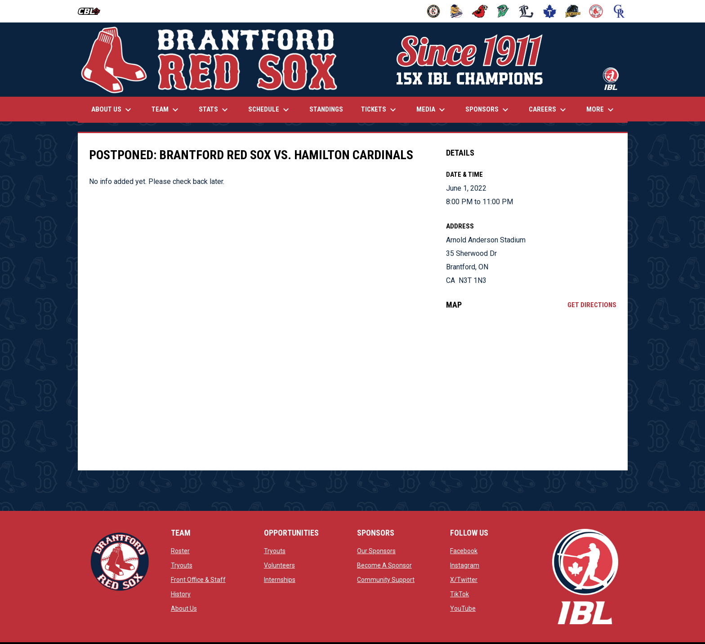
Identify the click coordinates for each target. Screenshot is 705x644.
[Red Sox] (596, 11)
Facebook (463, 551)
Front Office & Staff (198, 579)
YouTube (463, 608)
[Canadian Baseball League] (92, 11)
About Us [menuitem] (112, 109)
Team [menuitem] (166, 109)
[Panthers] (573, 11)
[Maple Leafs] (549, 11)
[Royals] (619, 11)
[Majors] (526, 11)
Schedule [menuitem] (269, 109)
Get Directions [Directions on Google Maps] (591, 305)
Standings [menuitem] (326, 109)
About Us (184, 608)
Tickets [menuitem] (379, 109)
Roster (180, 551)
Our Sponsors (376, 551)
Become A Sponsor (384, 565)
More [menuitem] (601, 109)
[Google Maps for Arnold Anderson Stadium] (531, 389)
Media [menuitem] (431, 109)
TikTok (459, 594)
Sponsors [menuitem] (488, 109)
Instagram (464, 565)
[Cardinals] (480, 11)
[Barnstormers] (433, 11)
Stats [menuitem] (214, 109)
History (181, 594)
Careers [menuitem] (548, 109)
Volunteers (279, 565)
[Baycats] (456, 11)
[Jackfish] (503, 11)
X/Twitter (463, 579)
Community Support (386, 579)
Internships (279, 579)
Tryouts (181, 565)
